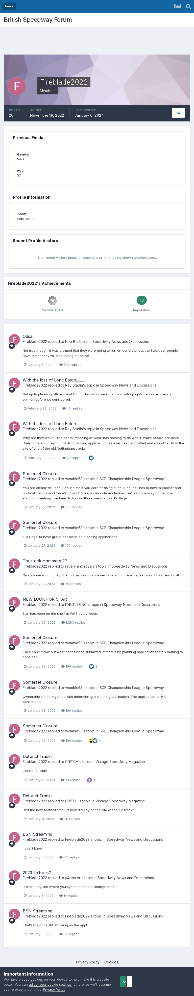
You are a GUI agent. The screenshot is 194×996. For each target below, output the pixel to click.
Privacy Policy (88, 962)
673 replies (70, 365)
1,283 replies (73, 622)
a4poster (72, 878)
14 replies (69, 895)
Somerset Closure (40, 473)
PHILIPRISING (76, 604)
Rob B (70, 341)
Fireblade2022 (35, 341)
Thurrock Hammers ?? (45, 560)
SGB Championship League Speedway (132, 479)
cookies (37, 979)
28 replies (71, 780)
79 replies (71, 584)
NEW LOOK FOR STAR (45, 599)
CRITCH (71, 761)
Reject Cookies (171, 981)
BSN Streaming (37, 834)
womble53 (73, 479)
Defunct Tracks (38, 756)
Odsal (28, 336)
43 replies (72, 408)
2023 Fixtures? (37, 872)
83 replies (69, 857)
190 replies (71, 507)
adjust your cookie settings (63, 984)
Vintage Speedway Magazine (120, 761)
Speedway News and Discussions (120, 341)
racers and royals (79, 566)
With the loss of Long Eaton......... (54, 379)
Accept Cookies (131, 981)
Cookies (111, 962)
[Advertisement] (97, 41)
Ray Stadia (74, 385)
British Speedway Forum (38, 19)
